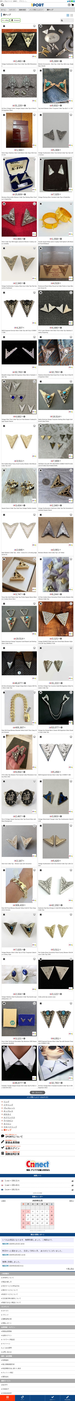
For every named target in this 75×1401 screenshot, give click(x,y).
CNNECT (5, 1389)
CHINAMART (7, 1393)
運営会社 (5, 1377)
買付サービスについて (10, 1290)
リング (6, 1102)
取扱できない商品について (11, 1302)
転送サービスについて (10, 1294)
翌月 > (71, 1201)
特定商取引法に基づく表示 (11, 1368)
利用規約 (5, 1360)
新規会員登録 (7, 1331)
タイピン (7, 1124)
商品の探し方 (7, 1282)
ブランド (5, 1315)
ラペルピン (8, 1121)
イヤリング (8, 1105)
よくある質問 (7, 1348)
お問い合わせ (7, 1352)
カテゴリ (5, 1311)
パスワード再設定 (8, 1339)
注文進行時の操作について (11, 1298)
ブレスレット (9, 1108)
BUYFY (5, 1385)
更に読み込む (37, 1093)
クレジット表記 (7, 1372)
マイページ (6, 1344)
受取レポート (7, 1323)
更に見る (71, 1269)
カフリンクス (9, 1117)
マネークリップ (10, 1127)
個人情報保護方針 (8, 1364)
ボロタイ (7, 1114)
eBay (5, 20)
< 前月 (3, 1201)
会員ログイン (7, 1335)
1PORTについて (8, 1278)
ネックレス (8, 1111)
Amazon (15, 20)
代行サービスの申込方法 (10, 1286)
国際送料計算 (7, 1319)
